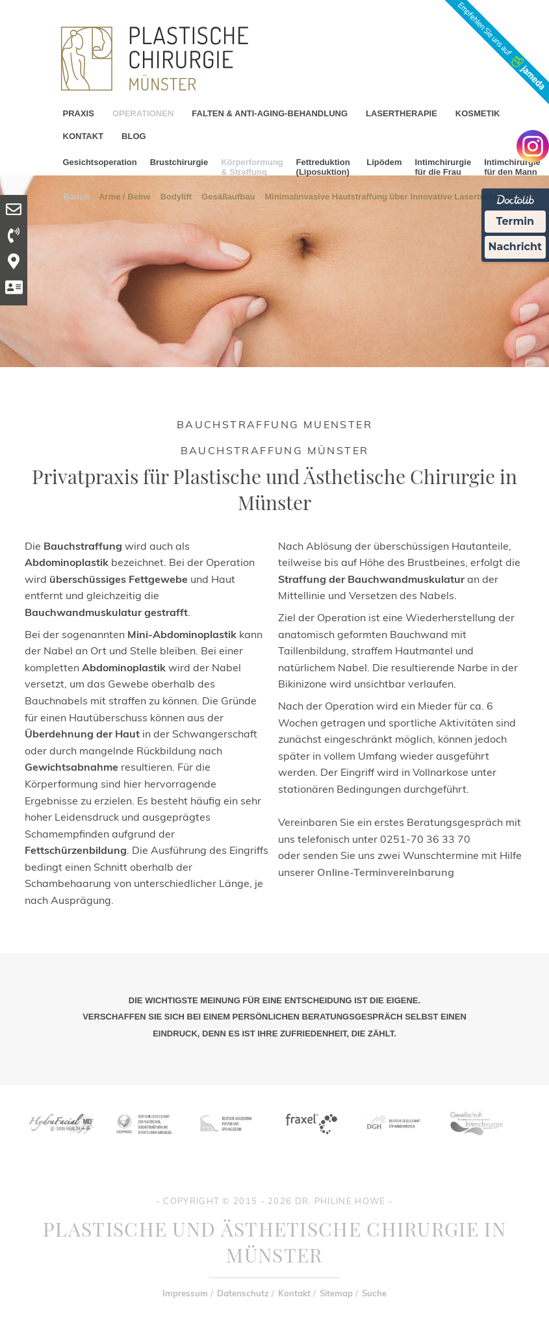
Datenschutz (243, 1293)
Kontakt (294, 1293)
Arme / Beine (124, 196)
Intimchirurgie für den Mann (512, 167)
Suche (374, 1293)
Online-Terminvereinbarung (385, 872)
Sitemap (336, 1293)
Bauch (77, 196)
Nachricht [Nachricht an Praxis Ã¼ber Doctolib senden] (515, 246)
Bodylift (176, 196)
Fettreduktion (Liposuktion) (323, 167)
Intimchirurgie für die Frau (443, 167)
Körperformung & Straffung (252, 167)
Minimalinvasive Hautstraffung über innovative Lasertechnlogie (391, 196)
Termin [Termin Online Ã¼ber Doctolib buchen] (515, 221)
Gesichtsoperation (100, 162)
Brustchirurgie (179, 162)
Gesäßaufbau (228, 196)
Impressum (185, 1293)
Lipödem (384, 162)
